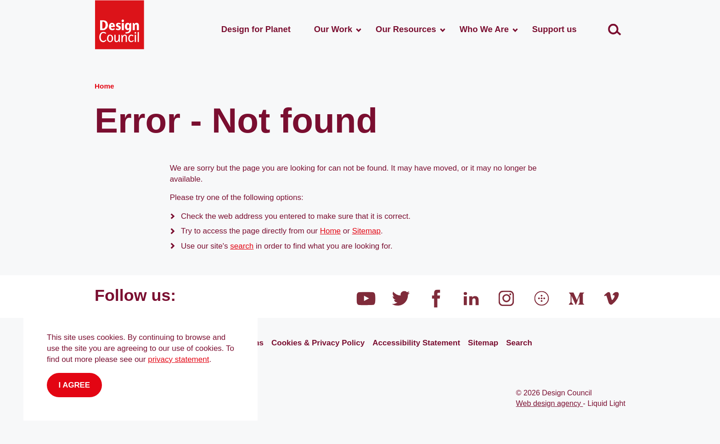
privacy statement (178, 359)
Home (330, 231)
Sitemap (366, 231)
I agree (74, 385)
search (241, 246)
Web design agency (549, 403)
